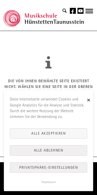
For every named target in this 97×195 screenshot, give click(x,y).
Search (64, 11)
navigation (89, 14)
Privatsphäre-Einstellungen (48, 167)
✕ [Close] (89, 100)
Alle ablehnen (48, 150)
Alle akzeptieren (48, 133)
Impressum (48, 182)
